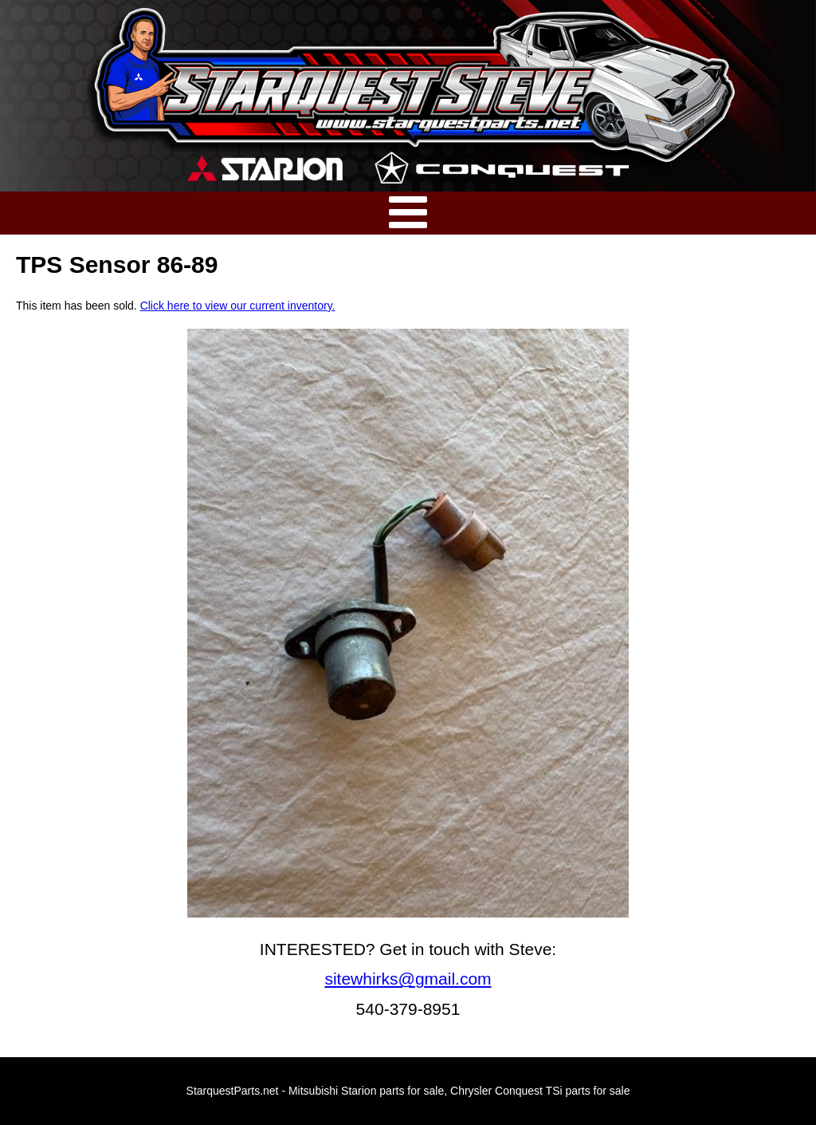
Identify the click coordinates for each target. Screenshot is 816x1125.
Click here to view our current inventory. (237, 305)
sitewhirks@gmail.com (407, 978)
